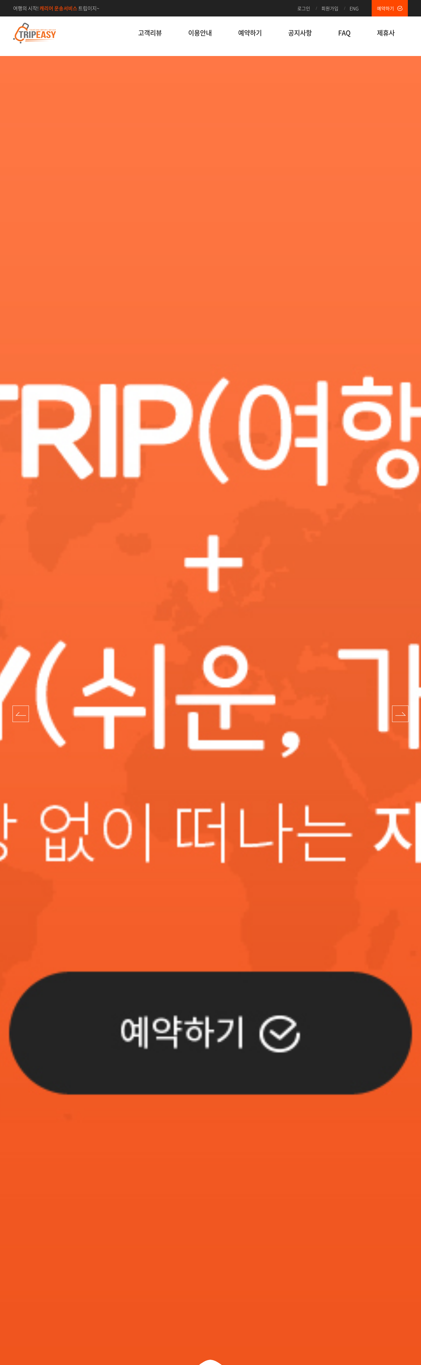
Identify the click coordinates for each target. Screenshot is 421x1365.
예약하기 (385, 8)
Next (400, 714)
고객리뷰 (150, 33)
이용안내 (200, 33)
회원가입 (329, 8)
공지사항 (300, 33)
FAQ (344, 33)
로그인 (303, 8)
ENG (354, 8)
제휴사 (386, 33)
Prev (20, 714)
